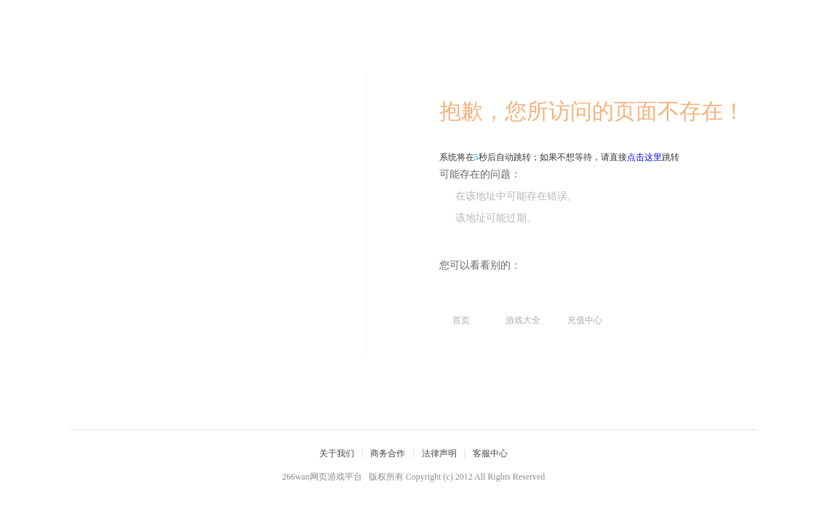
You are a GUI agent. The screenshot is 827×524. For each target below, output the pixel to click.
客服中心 (490, 453)
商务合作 (387, 453)
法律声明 (439, 453)
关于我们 (336, 453)
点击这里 (644, 157)
